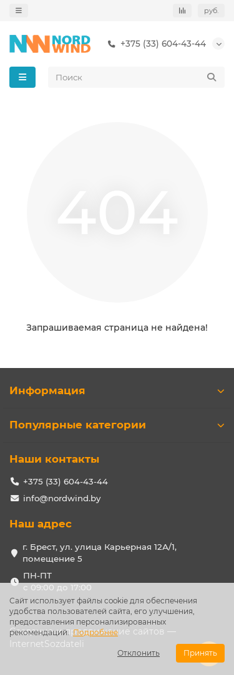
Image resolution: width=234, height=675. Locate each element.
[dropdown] (18, 10)
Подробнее (95, 632)
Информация (117, 390)
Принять (200, 653)
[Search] (136, 77)
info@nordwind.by (61, 498)
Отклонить (138, 653)
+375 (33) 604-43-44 (154, 44)
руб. (211, 10)
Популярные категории (117, 424)
